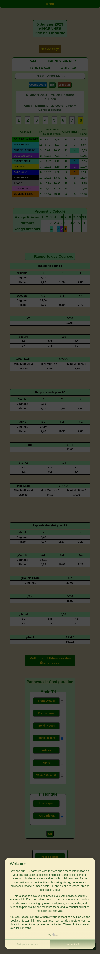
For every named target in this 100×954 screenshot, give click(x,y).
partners (36, 871)
